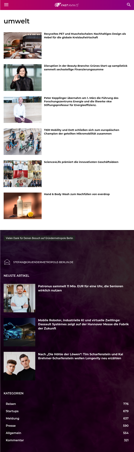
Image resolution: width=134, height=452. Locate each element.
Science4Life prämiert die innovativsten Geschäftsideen (81, 162)
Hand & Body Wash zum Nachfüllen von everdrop (77, 194)
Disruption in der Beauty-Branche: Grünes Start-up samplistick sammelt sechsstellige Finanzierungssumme (85, 67)
